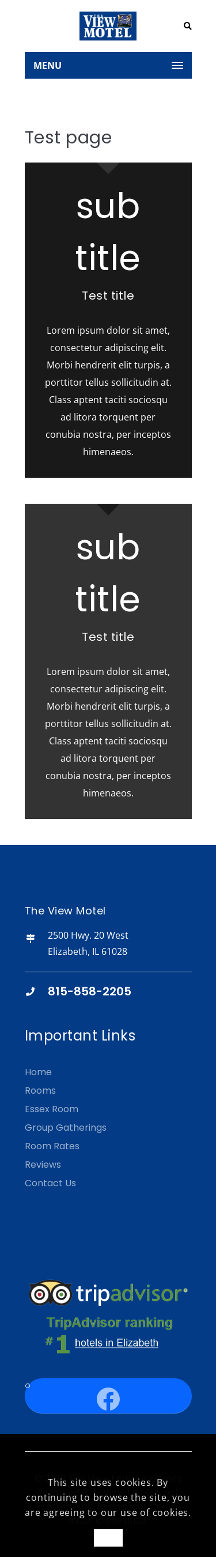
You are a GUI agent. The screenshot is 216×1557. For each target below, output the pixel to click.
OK (108, 1538)
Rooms (40, 1090)
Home (38, 1072)
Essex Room (51, 1109)
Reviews (43, 1164)
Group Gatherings (66, 1127)
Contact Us (50, 1183)
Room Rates (52, 1146)
